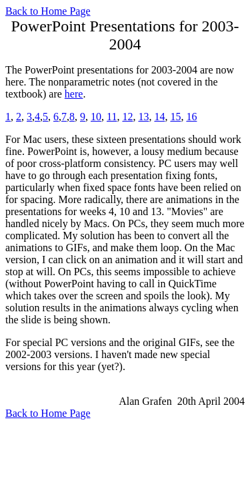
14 (159, 116)
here (74, 94)
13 (143, 116)
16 (191, 116)
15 (175, 116)
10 (96, 116)
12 (127, 116)
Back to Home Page (48, 11)
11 (112, 116)
